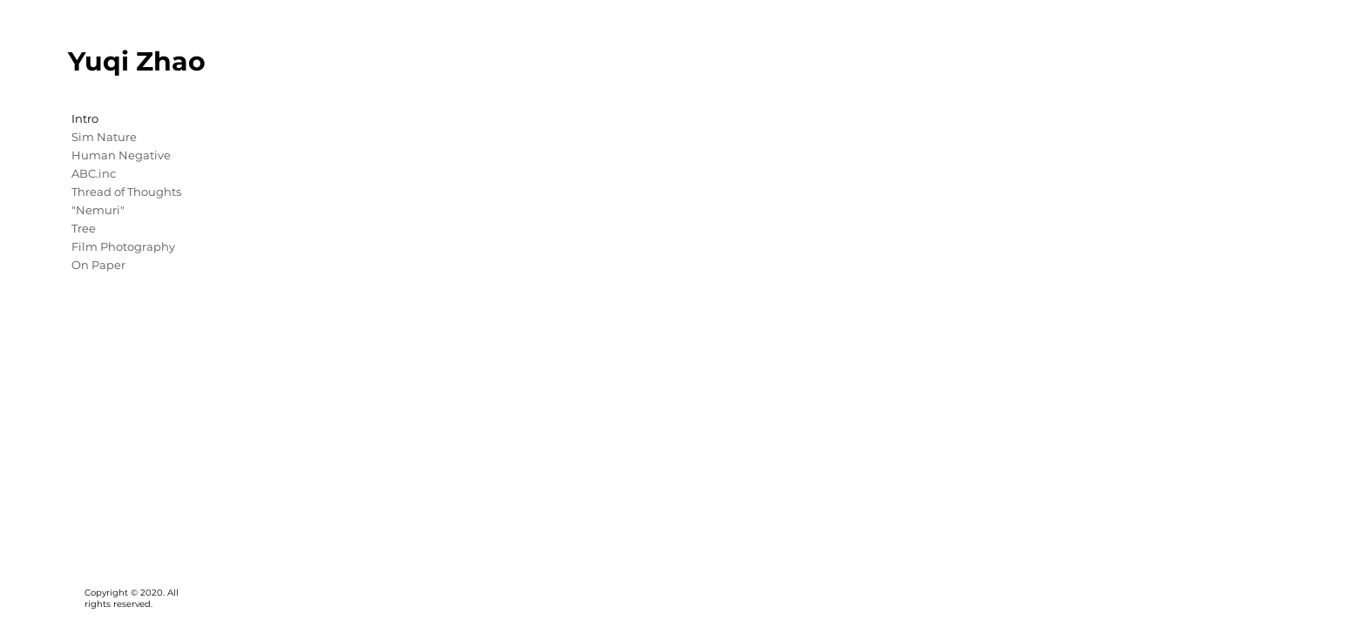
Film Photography (123, 246)
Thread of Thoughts (126, 192)
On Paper (98, 265)
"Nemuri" (98, 210)
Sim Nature (104, 137)
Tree (83, 228)
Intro (84, 118)
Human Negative (121, 155)
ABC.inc (93, 173)
